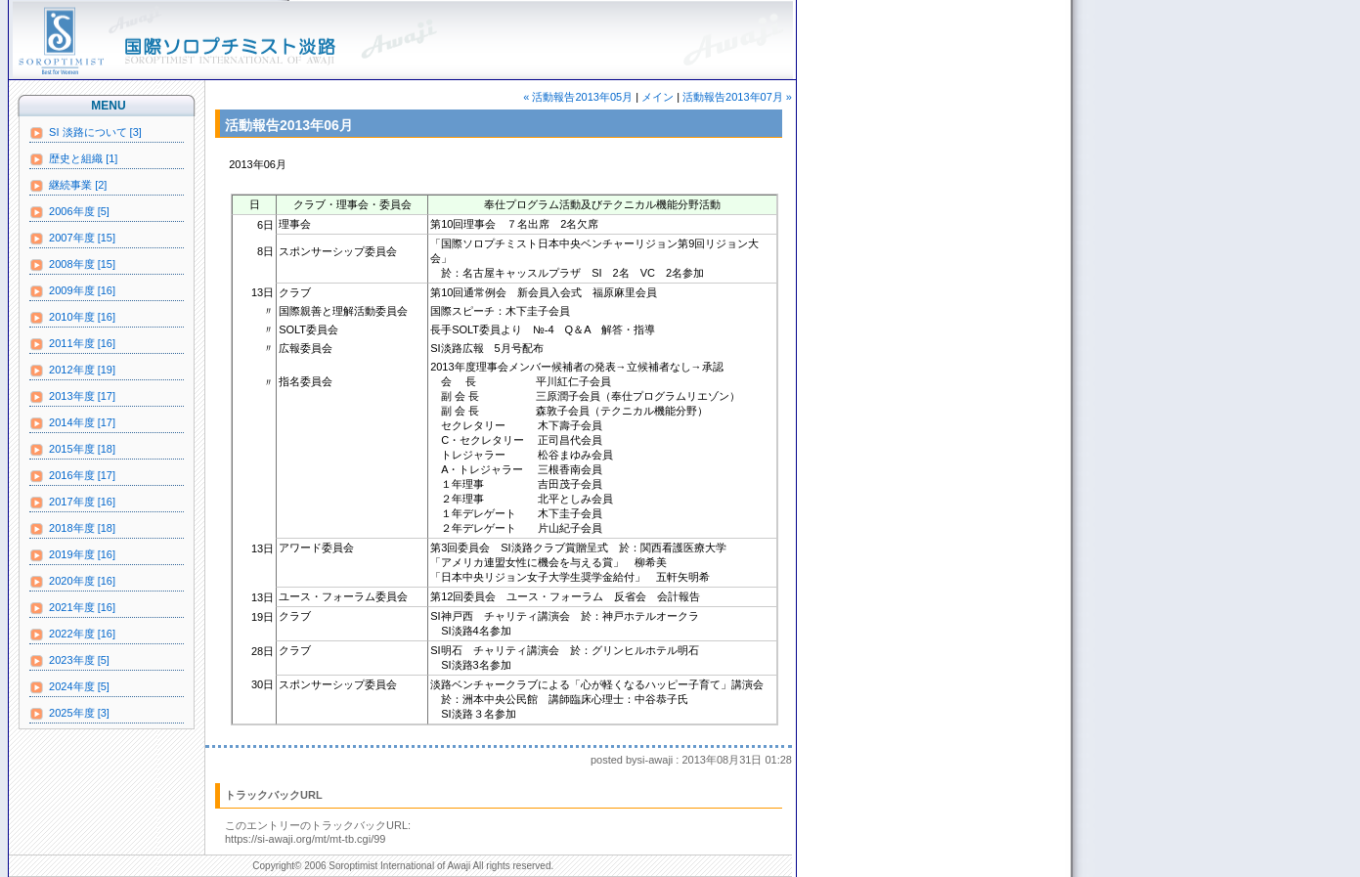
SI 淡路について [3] (85, 133)
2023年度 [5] (69, 661)
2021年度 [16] (72, 608)
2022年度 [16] (72, 634)
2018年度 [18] (72, 529)
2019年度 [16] (72, 555)
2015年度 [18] (72, 450)
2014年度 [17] (72, 423)
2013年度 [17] (72, 397)
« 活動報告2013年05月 (578, 97)
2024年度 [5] (69, 687)
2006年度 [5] (69, 212)
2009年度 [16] (72, 291)
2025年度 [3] (69, 714)
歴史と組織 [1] (73, 159)
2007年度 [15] (72, 238)
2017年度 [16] (72, 502)
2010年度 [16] (72, 318)
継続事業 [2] (68, 186)
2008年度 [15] (72, 265)
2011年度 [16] (72, 344)
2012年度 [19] (72, 370)
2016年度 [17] (72, 476)
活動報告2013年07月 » (737, 97)
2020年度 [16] (72, 582)
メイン (657, 97)
